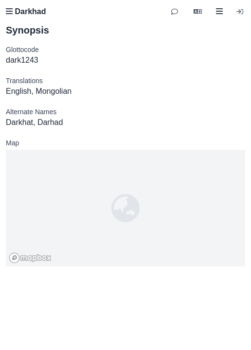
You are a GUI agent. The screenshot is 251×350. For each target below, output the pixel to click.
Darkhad (26, 11)
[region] (125, 208)
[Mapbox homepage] (30, 257)
